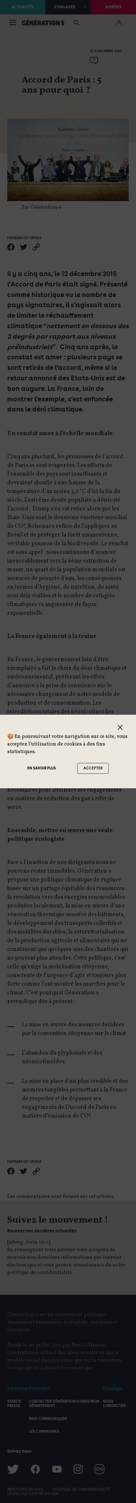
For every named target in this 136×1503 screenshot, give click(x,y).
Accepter (93, 768)
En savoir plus (41, 768)
